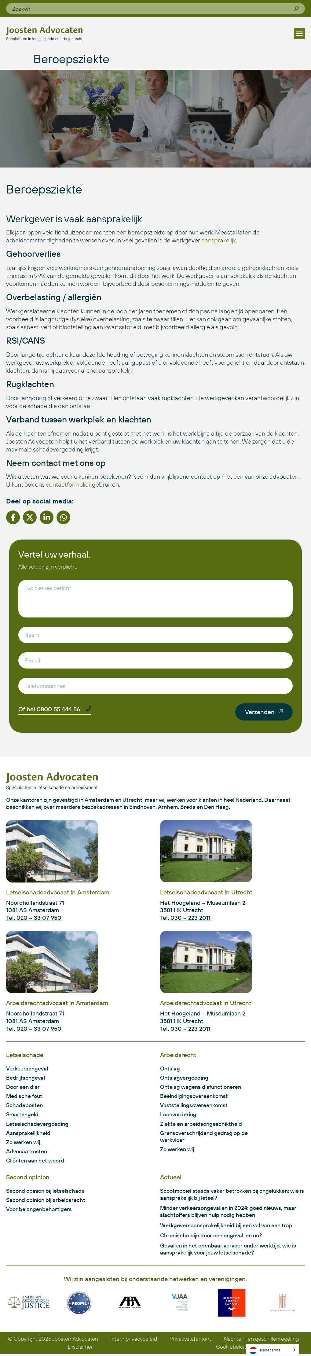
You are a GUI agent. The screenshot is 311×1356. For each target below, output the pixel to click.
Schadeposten (24, 1105)
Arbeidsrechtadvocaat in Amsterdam (57, 1003)
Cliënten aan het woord (35, 1161)
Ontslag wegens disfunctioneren (200, 1087)
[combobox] (153, 8)
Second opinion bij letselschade (45, 1192)
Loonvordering (178, 1114)
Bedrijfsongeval (25, 1077)
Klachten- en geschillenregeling (261, 1340)
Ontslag (170, 1068)
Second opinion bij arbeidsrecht (45, 1201)
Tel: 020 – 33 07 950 (33, 917)
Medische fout (24, 1096)
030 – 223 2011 (190, 917)
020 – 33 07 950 (38, 1028)
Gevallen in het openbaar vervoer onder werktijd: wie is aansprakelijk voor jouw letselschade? (228, 1251)
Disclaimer (80, 1348)
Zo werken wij (23, 1143)
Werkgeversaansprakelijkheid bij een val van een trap (226, 1226)
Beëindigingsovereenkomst (194, 1096)
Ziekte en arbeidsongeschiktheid (201, 1124)
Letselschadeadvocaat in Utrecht (206, 892)
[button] (299, 33)
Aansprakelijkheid (28, 1133)
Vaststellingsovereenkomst (194, 1105)
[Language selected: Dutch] (272, 1350)
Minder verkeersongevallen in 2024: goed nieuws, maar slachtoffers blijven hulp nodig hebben (228, 1213)
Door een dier (23, 1087)
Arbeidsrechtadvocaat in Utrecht (205, 1003)
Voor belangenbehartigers (39, 1210)
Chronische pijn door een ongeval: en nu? (211, 1236)
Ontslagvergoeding (184, 1077)
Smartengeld (22, 1114)
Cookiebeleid (232, 1348)
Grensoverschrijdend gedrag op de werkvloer (204, 1137)
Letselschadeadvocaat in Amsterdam (57, 892)
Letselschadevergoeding (37, 1124)
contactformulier (68, 484)
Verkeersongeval (27, 1068)
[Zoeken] (296, 8)
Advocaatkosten (26, 1152)
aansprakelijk (218, 240)
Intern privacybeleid (133, 1340)
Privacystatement (190, 1340)
